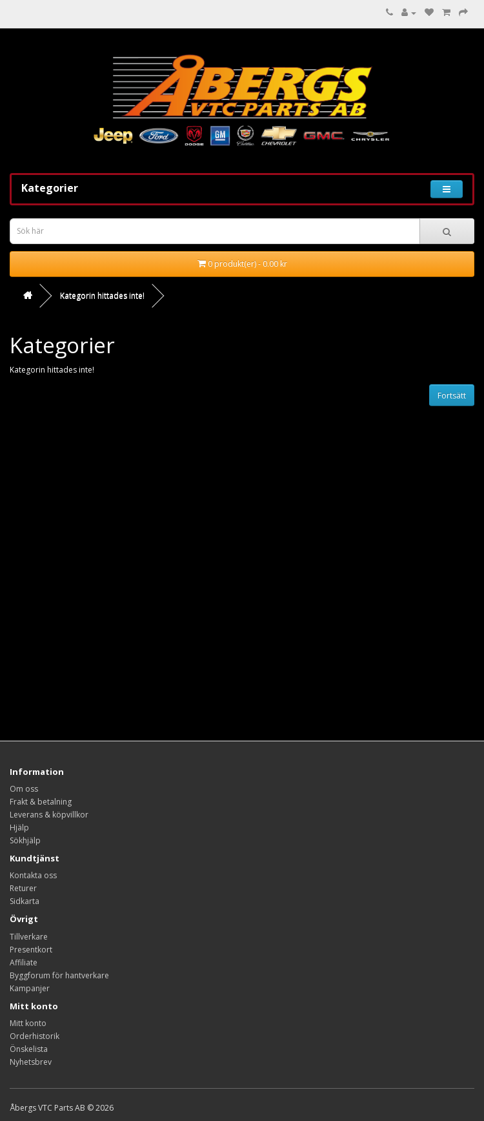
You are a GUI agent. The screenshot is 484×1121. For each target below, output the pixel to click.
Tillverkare (29, 936)
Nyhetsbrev (31, 1061)
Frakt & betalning (41, 801)
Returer (23, 888)
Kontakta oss (33, 875)
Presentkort (31, 949)
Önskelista (29, 1049)
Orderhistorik (34, 1036)
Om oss (24, 788)
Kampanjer (30, 988)
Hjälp (19, 827)
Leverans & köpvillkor (49, 814)
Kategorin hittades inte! (102, 295)
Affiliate (23, 962)
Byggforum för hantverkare (59, 975)
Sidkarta (24, 901)
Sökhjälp (25, 840)
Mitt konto (28, 1023)
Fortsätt (452, 395)
